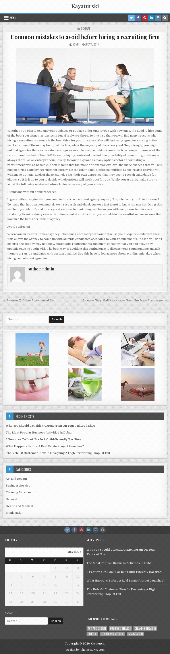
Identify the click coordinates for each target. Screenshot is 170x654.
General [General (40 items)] (92, 634)
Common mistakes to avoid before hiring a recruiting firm (85, 37)
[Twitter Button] (67, 530)
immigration (14, 512)
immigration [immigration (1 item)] (135, 634)
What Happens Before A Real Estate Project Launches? (45, 446)
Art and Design (16, 478)
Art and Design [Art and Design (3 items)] (97, 628)
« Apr (9, 612)
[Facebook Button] (74, 530)
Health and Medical (19, 506)
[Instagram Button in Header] (158, 18)
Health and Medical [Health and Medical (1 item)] (112, 634)
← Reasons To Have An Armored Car (29, 300)
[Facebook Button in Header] (138, 18)
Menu (13, 17)
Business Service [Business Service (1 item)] (120, 628)
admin (76, 44)
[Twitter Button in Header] (131, 18)
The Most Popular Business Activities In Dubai (38, 432)
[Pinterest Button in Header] (145, 18)
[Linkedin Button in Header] (151, 18)
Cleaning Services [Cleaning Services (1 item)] (145, 628)
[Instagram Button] (96, 530)
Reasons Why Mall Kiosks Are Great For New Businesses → (125, 300)
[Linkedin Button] (88, 530)
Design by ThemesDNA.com (85, 649)
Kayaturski (85, 6)
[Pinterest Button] (81, 530)
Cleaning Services (18, 492)
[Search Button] (103, 530)
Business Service (18, 485)
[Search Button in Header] (165, 18)
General (85, 28)
